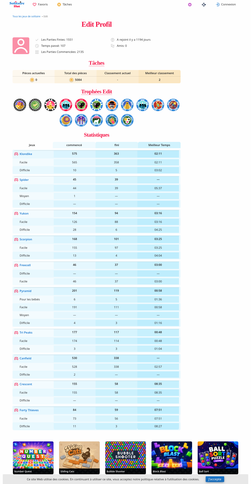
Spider (22, 171)
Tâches (96, 63)
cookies (63, 479)
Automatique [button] (49, 467)
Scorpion (24, 217)
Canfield (24, 307)
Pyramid (24, 256)
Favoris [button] (46, 4)
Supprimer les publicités (87, 467)
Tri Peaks (24, 288)
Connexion (231, 4)
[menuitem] (43, 4)
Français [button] (22, 467)
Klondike (24, 151)
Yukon (22, 197)
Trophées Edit (96, 91)
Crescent (24, 327)
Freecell (23, 236)
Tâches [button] (72, 4)
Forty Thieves (27, 347)
